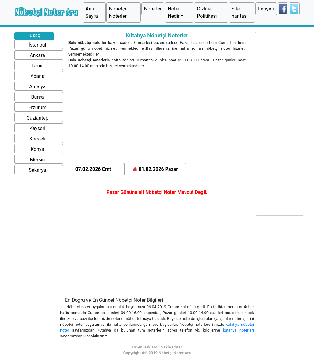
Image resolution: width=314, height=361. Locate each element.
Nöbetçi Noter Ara (45, 11)
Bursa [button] (37, 97)
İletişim (266, 9)
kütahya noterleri (238, 330)
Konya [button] (37, 149)
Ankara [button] (37, 55)
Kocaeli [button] (37, 139)
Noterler (153, 9)
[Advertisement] (157, 117)
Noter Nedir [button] (174, 12)
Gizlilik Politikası (207, 12)
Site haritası (240, 12)
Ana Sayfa (92, 12)
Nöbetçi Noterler (118, 12)
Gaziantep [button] (37, 118)
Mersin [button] (37, 160)
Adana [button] (37, 76)
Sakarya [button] (37, 170)
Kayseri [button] (37, 128)
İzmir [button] (37, 66)
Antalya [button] (37, 87)
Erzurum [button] (37, 107)
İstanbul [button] (37, 45)
